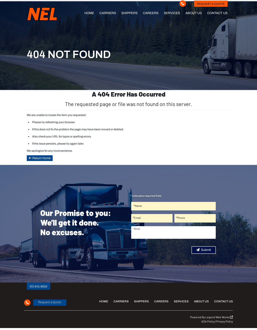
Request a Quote (211, 3)
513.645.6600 (38, 285)
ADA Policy (208, 320)
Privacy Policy (224, 320)
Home (89, 13)
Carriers (107, 13)
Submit (203, 249)
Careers (150, 13)
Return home (40, 157)
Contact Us (217, 13)
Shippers (129, 13)
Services (172, 13)
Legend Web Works (219, 316)
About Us (193, 13)
